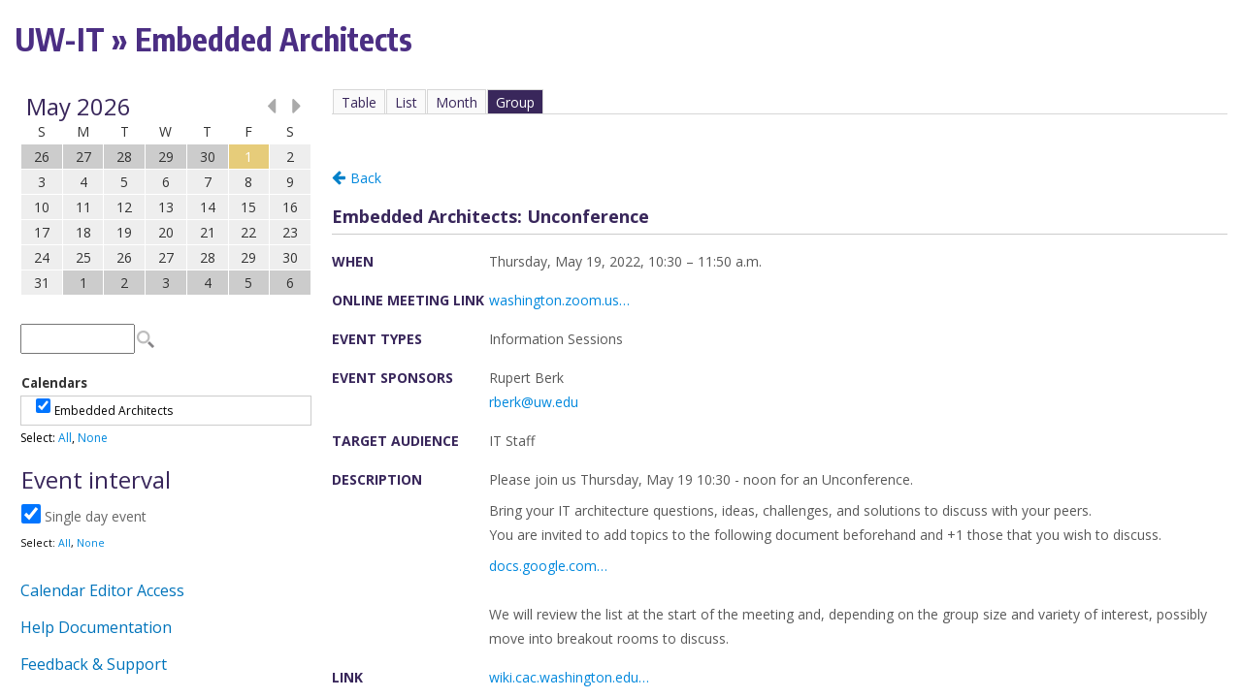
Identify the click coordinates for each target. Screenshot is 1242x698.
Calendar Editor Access (102, 590)
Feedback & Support (93, 664)
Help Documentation (96, 627)
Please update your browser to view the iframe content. (165, 194)
